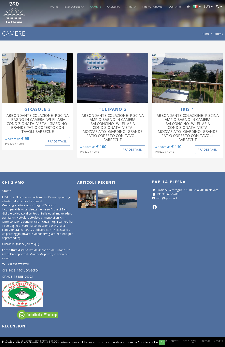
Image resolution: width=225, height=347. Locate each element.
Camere (95, 6)
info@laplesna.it (166, 198)
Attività (131, 6)
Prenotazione (152, 6)
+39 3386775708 (167, 194)
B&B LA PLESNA (74, 6)
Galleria (113, 6)
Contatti (175, 6)
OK (162, 342)
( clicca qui (31, 244)
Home (54, 6)
